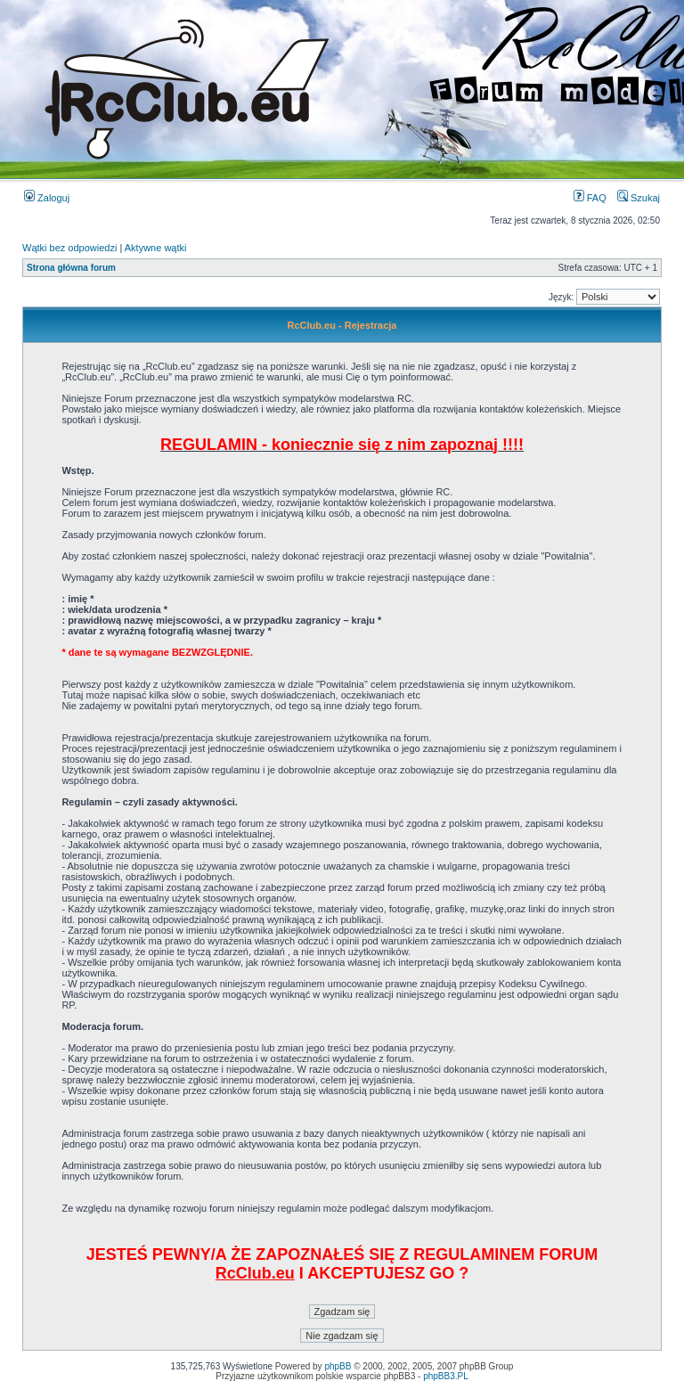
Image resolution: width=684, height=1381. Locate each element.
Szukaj (638, 197)
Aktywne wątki (156, 247)
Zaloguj (46, 197)
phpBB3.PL (445, 1376)
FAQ (590, 197)
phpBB (337, 1366)
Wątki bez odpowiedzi (69, 247)
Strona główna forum (71, 268)
